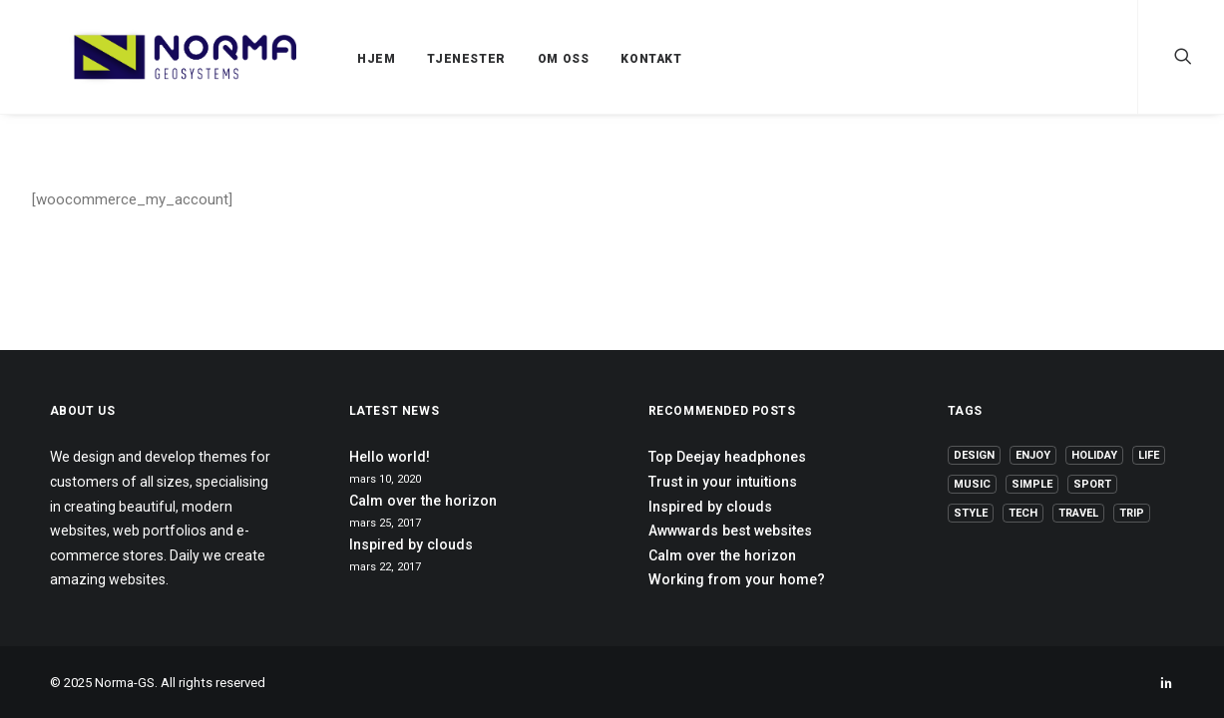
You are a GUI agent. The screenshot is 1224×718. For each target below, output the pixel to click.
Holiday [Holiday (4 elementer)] (1094, 455)
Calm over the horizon (423, 501)
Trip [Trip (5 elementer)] (1131, 513)
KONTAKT (603, 59)
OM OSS (516, 59)
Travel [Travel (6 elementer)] (1078, 513)
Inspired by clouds (411, 544)
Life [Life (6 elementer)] (1148, 455)
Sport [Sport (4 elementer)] (1092, 484)
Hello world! (389, 457)
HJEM (328, 59)
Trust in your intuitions (722, 482)
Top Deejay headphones (727, 457)
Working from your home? (736, 579)
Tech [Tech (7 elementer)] (1023, 513)
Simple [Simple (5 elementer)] (1032, 484)
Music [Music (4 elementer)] (972, 484)
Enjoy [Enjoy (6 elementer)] (1033, 455)
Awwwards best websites (730, 530)
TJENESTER (418, 59)
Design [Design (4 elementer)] (974, 455)
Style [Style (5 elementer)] (971, 513)
